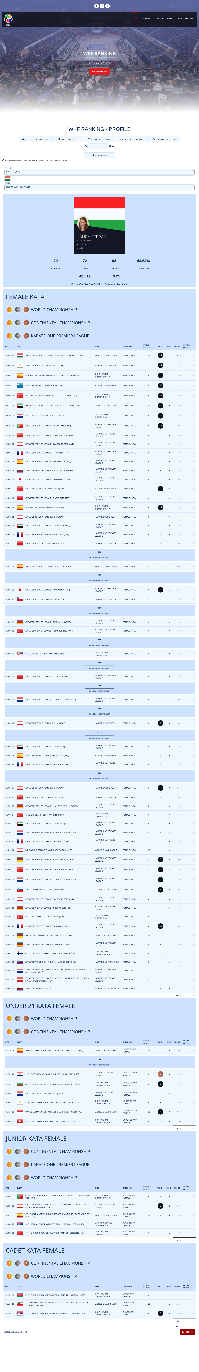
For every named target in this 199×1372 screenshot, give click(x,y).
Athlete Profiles (35, 139)
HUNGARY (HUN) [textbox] (13, 172)
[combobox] (99, 172)
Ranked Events (99, 139)
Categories (67, 139)
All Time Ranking (132, 139)
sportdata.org (185, 18)
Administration (164, 18)
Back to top (187, 1334)
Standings (99, 155)
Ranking (147, 18)
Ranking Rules (164, 139)
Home (135, 18)
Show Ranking (99, 72)
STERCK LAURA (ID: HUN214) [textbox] (18, 187)
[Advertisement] (99, 1353)
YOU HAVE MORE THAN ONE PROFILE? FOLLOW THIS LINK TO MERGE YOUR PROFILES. (36, 160)
